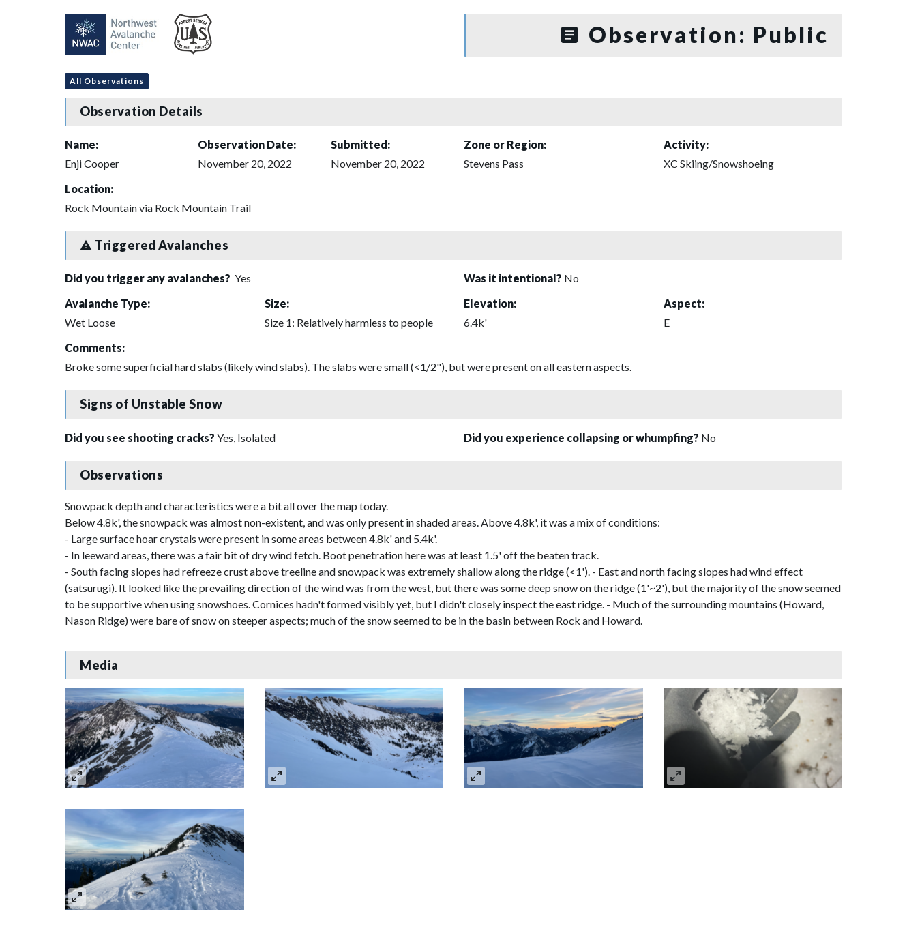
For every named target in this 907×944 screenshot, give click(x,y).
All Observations (107, 81)
